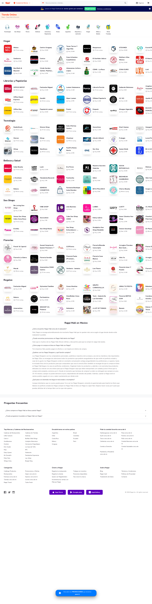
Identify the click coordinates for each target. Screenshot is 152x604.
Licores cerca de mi (31, 494)
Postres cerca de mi (127, 450)
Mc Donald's (7, 470)
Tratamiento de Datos (107, 491)
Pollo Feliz (7, 473)
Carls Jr (6, 453)
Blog (101, 486)
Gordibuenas (8, 456)
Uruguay (54, 459)
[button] (22, 2)
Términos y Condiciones (128, 486)
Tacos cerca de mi (105, 453)
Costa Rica (55, 453)
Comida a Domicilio (106, 461)
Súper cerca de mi (30, 488)
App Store (57, 507)
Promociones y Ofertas (32, 486)
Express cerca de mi (31, 491)
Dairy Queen (8, 467)
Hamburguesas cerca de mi (108, 447)
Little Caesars (8, 450)
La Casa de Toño (30, 461)
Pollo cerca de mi (126, 453)
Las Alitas (28, 473)
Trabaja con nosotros (79, 486)
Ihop (5, 464)
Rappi (3, 17)
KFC (26, 464)
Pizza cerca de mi (126, 447)
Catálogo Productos (10, 486)
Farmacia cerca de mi (10, 491)
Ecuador (75, 453)
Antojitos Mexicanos (31, 456)
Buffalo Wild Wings (31, 453)
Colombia (76, 450)
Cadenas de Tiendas (31, 447)
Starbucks (28, 467)
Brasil (75, 447)
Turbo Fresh (29, 497)
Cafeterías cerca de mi (107, 456)
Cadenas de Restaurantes (12, 447)
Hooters (6, 459)
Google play (76, 507)
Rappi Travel (8, 497)
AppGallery (94, 507)
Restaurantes (8, 488)
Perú (74, 456)
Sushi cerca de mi (105, 450)
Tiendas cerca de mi (10, 494)
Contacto (124, 491)
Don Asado (7, 461)
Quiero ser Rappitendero (59, 491)
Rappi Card (103, 488)
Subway (27, 450)
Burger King (28, 475)
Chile (53, 450)
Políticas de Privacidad (128, 488)
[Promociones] (76, 593)
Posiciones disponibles (80, 488)
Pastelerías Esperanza (32, 470)
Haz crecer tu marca (79, 491)
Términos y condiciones (104, 9)
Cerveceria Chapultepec (32, 459)
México (54, 456)
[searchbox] (84, 3)
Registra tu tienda (57, 488)
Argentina (55, 447)
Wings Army (7, 475)
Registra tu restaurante (59, 486)
